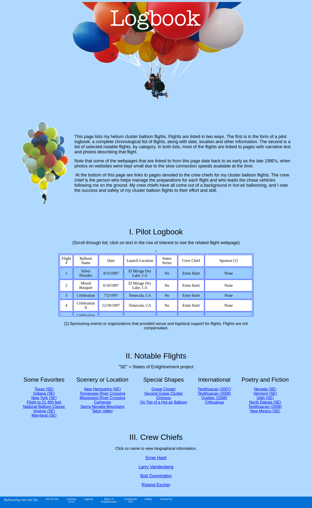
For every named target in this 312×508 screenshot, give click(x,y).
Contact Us (166, 499)
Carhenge (102, 402)
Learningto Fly (71, 500)
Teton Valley (102, 411)
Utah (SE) (265, 398)
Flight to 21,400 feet (44, 402)
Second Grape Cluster (163, 393)
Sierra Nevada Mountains (102, 407)
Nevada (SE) (265, 389)
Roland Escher (156, 484)
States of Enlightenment (109, 500)
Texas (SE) (43, 389)
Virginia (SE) (44, 411)
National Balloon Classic (44, 407)
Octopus (163, 398)
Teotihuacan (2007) (214, 389)
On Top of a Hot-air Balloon (163, 402)
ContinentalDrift (130, 500)
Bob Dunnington (156, 475)
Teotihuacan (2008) (214, 393)
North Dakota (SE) (265, 402)
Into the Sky (52, 499)
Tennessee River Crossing (102, 393)
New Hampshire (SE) (102, 389)
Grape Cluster (163, 389)
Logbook (88, 499)
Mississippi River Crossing (102, 398)
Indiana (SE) (44, 393)
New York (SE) (44, 398)
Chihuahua (214, 402)
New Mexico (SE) (265, 411)
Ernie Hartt (156, 457)
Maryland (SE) (43, 415)
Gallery (148, 499)
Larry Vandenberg (156, 466)
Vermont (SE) (265, 393)
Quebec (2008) (214, 398)
